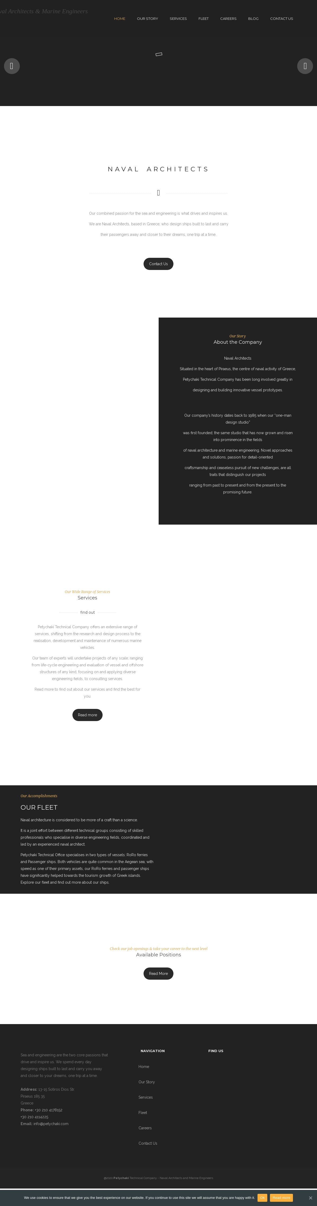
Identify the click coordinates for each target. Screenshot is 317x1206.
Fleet (204, 18)
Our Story (147, 18)
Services (178, 18)
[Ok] (310, 1197)
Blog (253, 18)
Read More (158, 973)
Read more (87, 715)
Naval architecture (36, 820)
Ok (262, 1198)
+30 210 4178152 (48, 1110)
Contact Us (281, 18)
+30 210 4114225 (34, 1117)
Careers (228, 18)
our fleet (42, 882)
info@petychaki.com (51, 1124)
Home (119, 18)
